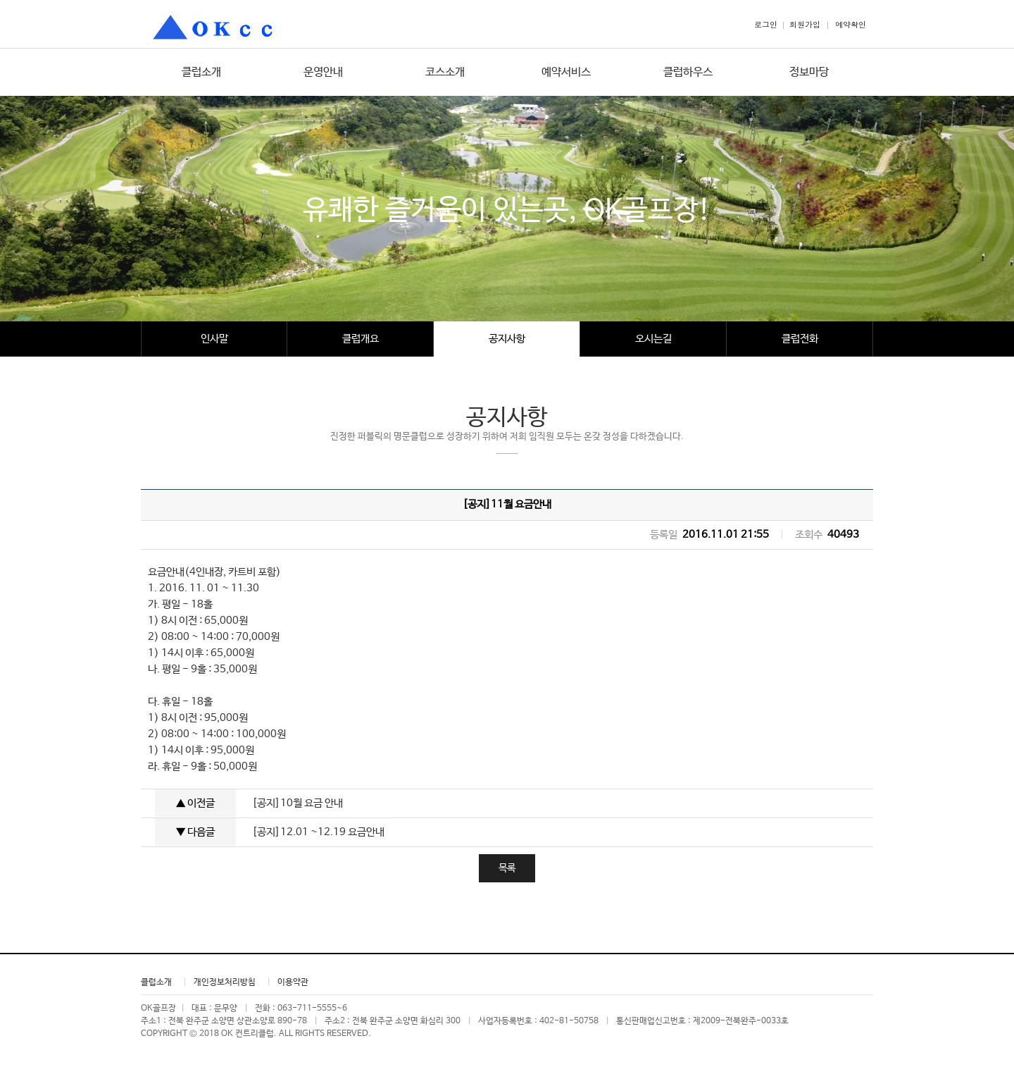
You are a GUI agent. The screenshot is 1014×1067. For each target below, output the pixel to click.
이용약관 (292, 982)
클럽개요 (360, 339)
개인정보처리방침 (225, 982)
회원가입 (804, 24)
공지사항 (507, 339)
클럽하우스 (688, 72)
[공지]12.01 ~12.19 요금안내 (318, 832)
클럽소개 (201, 72)
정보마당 (809, 72)
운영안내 (323, 72)
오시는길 (653, 339)
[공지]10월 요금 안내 (297, 803)
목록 (507, 868)
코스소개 (445, 72)
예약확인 (850, 24)
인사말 (214, 339)
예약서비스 (566, 72)
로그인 (765, 24)
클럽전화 (800, 339)
